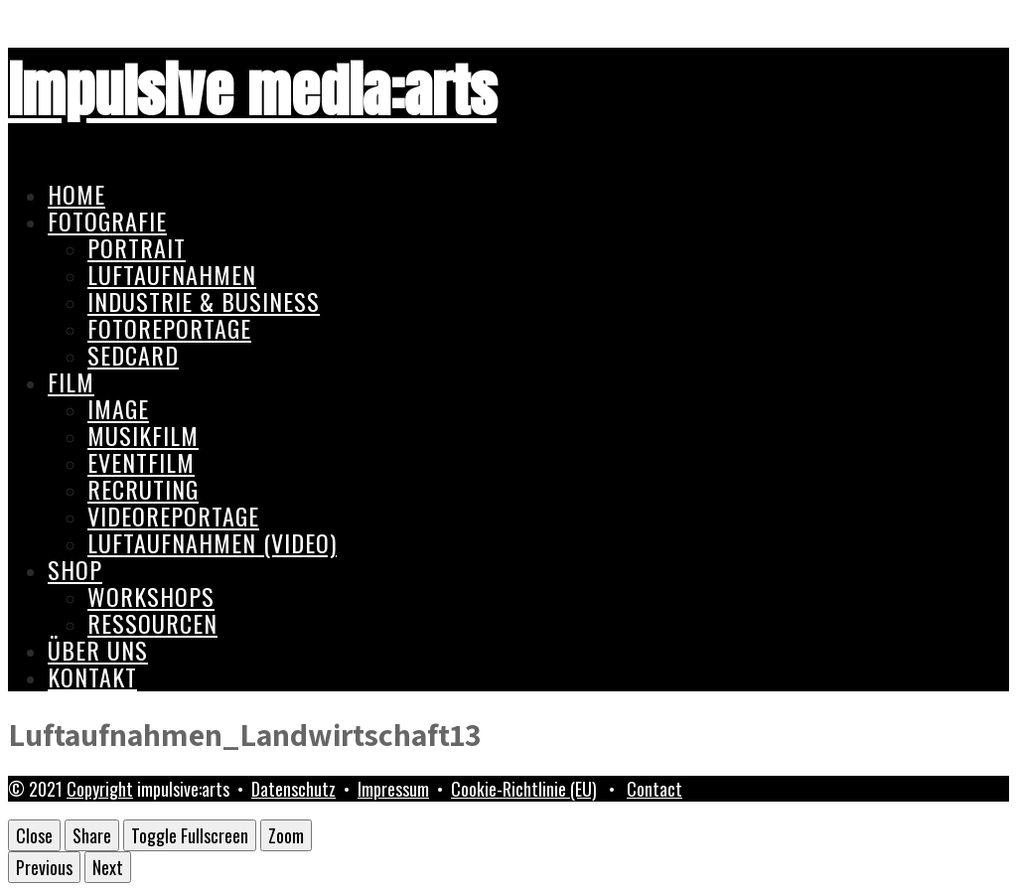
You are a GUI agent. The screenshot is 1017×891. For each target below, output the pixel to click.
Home (76, 194)
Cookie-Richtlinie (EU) (524, 789)
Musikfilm (143, 435)
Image (118, 408)
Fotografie (107, 220)
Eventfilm (141, 462)
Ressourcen (152, 623)
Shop (75, 569)
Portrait (136, 247)
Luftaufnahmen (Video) (212, 542)
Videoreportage (173, 515)
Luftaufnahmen (171, 274)
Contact (654, 789)
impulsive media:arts (252, 91)
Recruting (143, 489)
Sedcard (133, 354)
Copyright (100, 789)
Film (71, 381)
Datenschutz (293, 789)
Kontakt (92, 676)
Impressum (393, 789)
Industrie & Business (203, 301)
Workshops (151, 596)
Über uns (98, 650)
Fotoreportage (169, 328)
